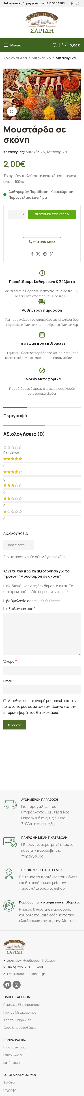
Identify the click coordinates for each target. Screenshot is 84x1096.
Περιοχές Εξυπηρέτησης (21, 1004)
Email (8, 681)
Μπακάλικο (41, 58)
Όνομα (10, 661)
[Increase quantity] (23, 214)
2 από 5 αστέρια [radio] (46, 601)
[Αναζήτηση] (54, 45)
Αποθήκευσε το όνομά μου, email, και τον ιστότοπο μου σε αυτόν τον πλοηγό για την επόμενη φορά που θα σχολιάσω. (39, 706)
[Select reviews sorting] (18, 545)
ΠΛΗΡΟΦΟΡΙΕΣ (14, 1039)
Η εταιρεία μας (14, 1047)
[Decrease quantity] (11, 214)
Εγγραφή (10, 1090)
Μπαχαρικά (66, 58)
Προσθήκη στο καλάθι (52, 214)
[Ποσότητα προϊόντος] (17, 214)
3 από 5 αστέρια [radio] (50, 601)
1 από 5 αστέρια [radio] (43, 601)
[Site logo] (42, 21)
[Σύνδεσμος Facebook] (32, 254)
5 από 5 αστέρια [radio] (58, 601)
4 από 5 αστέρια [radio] (54, 601)
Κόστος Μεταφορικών (19, 1012)
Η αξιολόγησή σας (19, 608)
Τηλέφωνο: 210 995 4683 (26, 967)
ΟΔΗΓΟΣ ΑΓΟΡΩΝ (16, 997)
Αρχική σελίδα (15, 58)
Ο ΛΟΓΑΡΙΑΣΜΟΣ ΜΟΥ (20, 1075)
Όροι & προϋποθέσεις (20, 1027)
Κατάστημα (11, 1062)
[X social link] (38, 254)
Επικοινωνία (12, 1055)
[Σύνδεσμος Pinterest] (44, 254)
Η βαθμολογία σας (19, 601)
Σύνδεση (9, 1082)
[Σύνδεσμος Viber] (51, 254)
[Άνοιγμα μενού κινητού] (13, 45)
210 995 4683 (56, 3)
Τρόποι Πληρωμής (17, 1020)
